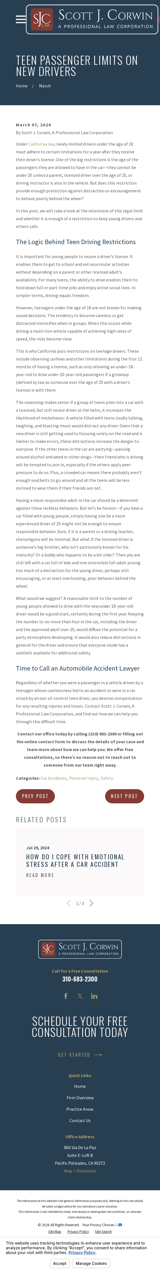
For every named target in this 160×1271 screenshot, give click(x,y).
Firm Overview (80, 1097)
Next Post (124, 796)
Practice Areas (80, 1109)
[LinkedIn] (94, 996)
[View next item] (91, 903)
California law (41, 144)
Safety (107, 778)
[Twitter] (80, 996)
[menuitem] (54, 1231)
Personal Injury (83, 778)
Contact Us (80, 1120)
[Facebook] (66, 996)
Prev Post (35, 796)
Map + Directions (80, 1171)
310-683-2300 (80, 979)
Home (80, 1086)
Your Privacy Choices (102, 1225)
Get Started (80, 1055)
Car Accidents (53, 778)
